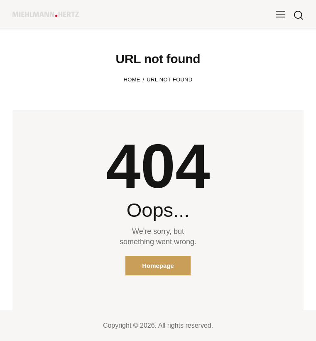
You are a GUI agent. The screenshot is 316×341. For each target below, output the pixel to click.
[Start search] (298, 15)
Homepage (158, 265)
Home (132, 79)
